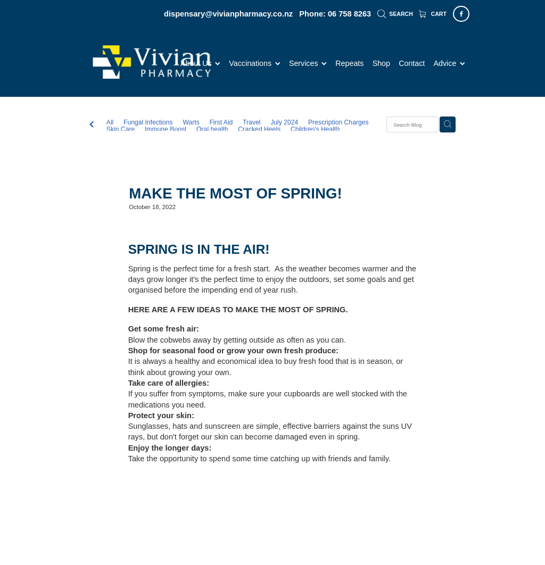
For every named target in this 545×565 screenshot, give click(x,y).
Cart (433, 14)
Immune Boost (165, 129)
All (110, 122)
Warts (191, 122)
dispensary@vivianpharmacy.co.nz (228, 14)
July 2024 (284, 122)
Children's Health (315, 129)
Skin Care (120, 129)
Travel (251, 122)
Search (395, 14)
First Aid (221, 122)
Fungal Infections (148, 122)
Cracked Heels (259, 129)
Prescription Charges (338, 122)
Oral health (212, 129)
